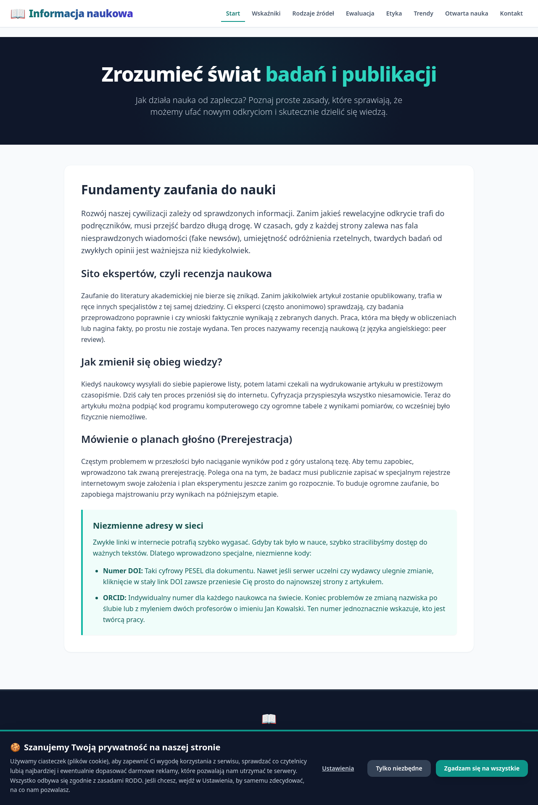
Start (233, 13)
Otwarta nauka (466, 13)
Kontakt (511, 13)
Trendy (423, 13)
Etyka (394, 13)
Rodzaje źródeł (313, 13)
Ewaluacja (360, 13)
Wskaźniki (266, 13)
